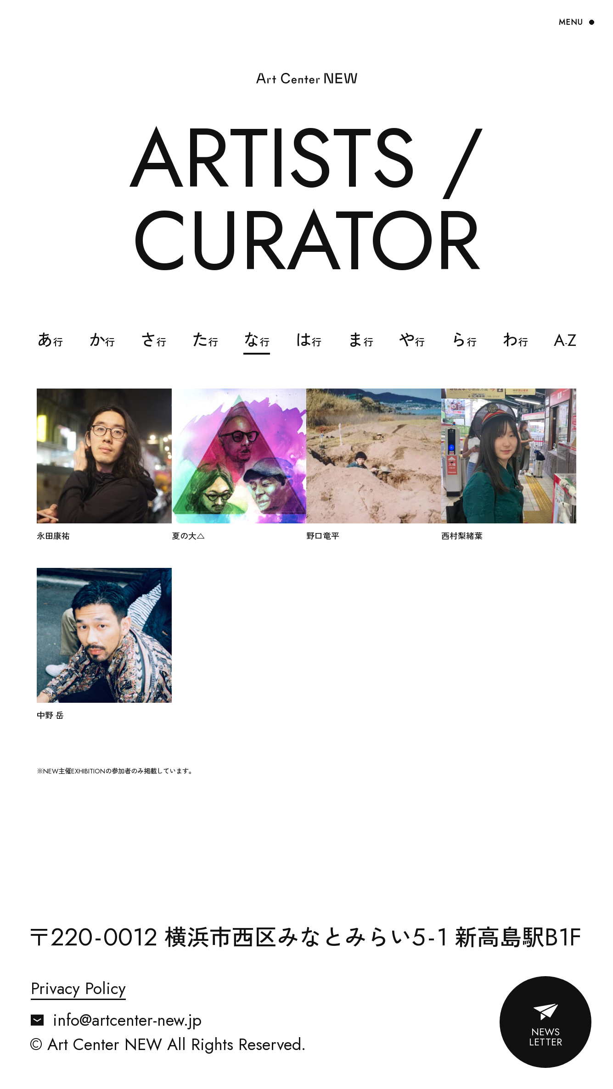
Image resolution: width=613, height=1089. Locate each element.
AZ (565, 340)
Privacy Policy (78, 989)
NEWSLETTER (545, 1037)
